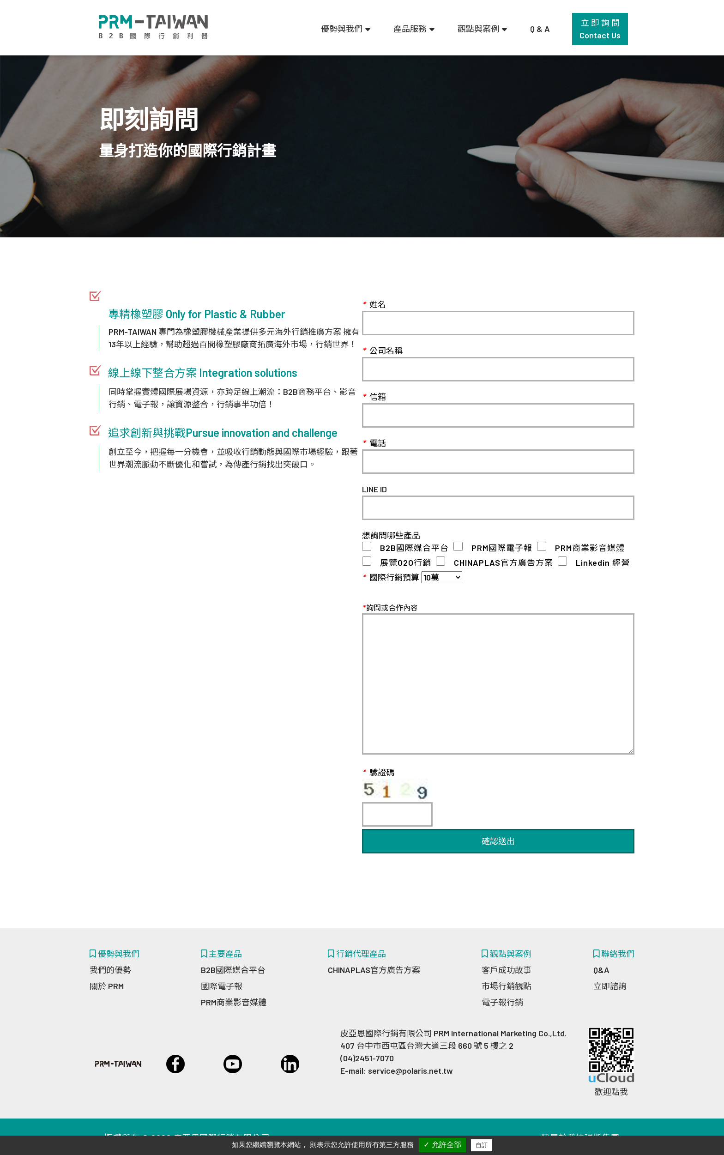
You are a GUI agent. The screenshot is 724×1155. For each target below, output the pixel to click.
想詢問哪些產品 (391, 535)
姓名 (374, 304)
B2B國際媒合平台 (410, 548)
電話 (374, 443)
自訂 (482, 1145)
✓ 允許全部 (442, 1145)
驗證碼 (397, 793)
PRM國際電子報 (497, 548)
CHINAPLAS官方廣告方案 (499, 562)
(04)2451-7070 (367, 1058)
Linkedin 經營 (598, 562)
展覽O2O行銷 (401, 562)
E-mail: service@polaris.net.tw (396, 1070)
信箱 (374, 397)
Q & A (540, 29)
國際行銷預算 (390, 577)
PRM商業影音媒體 (585, 548)
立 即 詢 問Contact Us (600, 29)
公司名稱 (382, 350)
